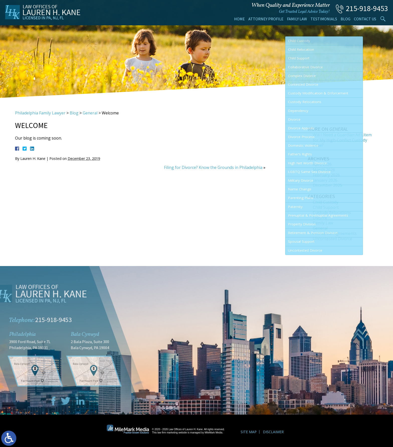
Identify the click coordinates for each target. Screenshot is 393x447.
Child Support (326, 207)
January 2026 (325, 180)
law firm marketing (167, 432)
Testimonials (324, 18)
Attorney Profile (265, 18)
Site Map (249, 431)
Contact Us (365, 18)
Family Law (297, 18)
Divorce (320, 218)
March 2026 (324, 169)
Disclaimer (273, 431)
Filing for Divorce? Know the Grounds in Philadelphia (213, 167)
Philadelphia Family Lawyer (40, 113)
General (90, 113)
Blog (345, 18)
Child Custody (325, 202)
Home (239, 18)
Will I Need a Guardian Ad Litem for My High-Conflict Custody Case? (342, 140)
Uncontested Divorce (332, 238)
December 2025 (327, 185)
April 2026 (322, 164)
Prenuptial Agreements (335, 233)
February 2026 (326, 175)
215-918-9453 (367, 8)
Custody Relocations (332, 212)
